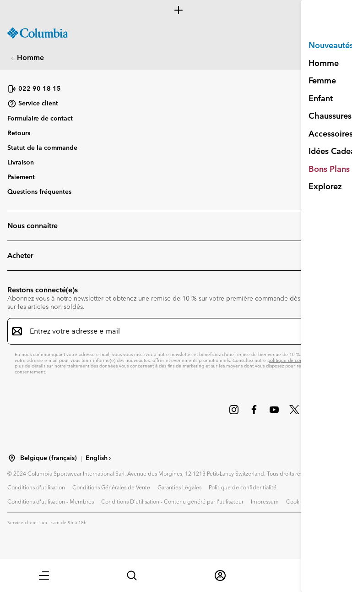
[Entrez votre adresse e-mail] (170, 331)
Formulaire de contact (40, 118)
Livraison (20, 162)
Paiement (21, 177)
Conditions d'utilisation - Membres (50, 501)
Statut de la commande (42, 147)
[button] (43, 575)
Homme (30, 57)
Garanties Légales (179, 487)
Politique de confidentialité (242, 487)
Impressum (265, 501)
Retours (18, 133)
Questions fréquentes (39, 191)
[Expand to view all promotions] (176, 10)
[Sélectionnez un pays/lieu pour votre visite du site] (11, 458)
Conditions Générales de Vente (111, 487)
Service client (32, 103)
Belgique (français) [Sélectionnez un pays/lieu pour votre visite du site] (48, 458)
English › (98, 458)
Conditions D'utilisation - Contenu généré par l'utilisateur (172, 501)
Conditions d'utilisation (36, 487)
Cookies (296, 501)
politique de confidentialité (296, 360)
